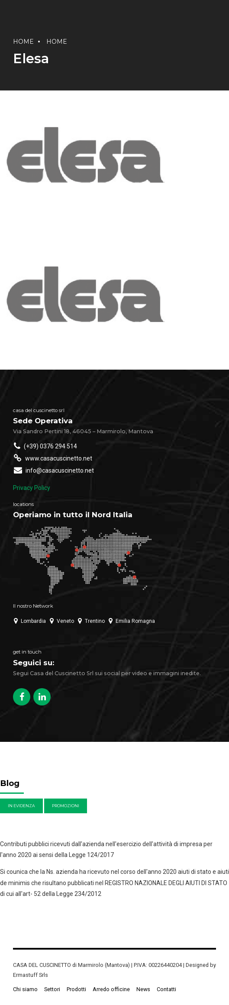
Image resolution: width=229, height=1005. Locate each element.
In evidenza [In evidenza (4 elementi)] (21, 805)
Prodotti (76, 989)
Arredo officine (111, 989)
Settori (52, 989)
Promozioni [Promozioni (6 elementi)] (65, 805)
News (143, 989)
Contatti (166, 989)
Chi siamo (25, 989)
